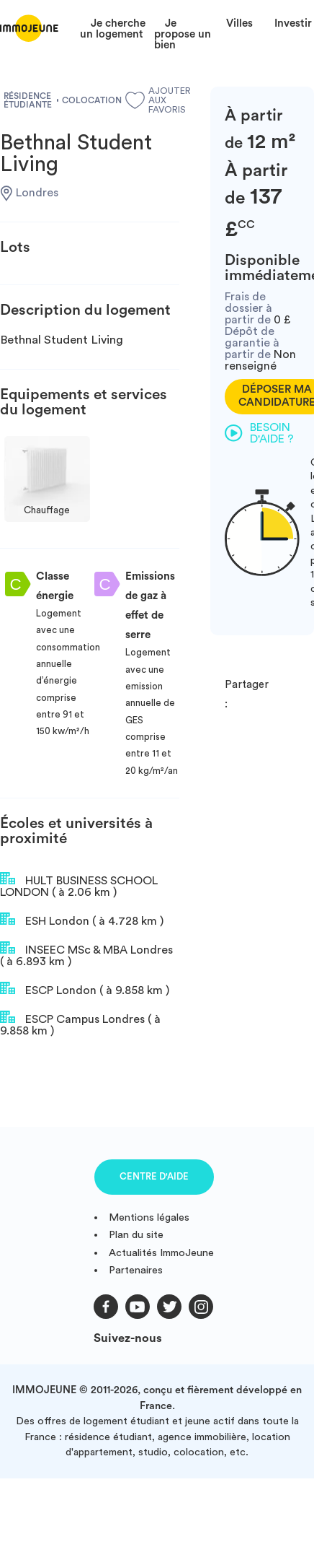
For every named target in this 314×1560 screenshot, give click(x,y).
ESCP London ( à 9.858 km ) (84, 989)
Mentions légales (149, 1217)
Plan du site (136, 1234)
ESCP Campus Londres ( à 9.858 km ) (80, 1024)
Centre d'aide (154, 1176)
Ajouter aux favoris (152, 100)
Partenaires (136, 1270)
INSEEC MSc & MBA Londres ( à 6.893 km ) (86, 954)
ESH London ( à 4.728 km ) (81, 919)
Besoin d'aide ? (259, 433)
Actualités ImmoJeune (161, 1252)
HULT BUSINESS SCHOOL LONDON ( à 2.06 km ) (79, 885)
